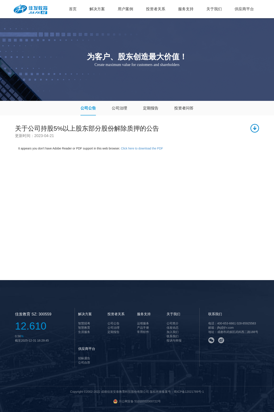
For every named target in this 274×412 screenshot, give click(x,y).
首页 (73, 9)
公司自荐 (84, 362)
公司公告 (88, 108)
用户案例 (125, 9)
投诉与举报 (174, 340)
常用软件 (143, 332)
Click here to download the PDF (142, 148)
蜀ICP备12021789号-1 (189, 391)
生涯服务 (84, 332)
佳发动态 (173, 327)
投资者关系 (155, 9)
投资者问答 (184, 108)
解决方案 (97, 9)
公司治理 (119, 108)
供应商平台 (244, 9)
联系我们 (173, 336)
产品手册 (143, 327)
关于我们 (214, 9)
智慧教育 (84, 327)
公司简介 (173, 323)
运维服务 (143, 323)
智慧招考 (84, 323)
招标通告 (84, 358)
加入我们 (173, 332)
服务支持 (186, 9)
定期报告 (150, 108)
